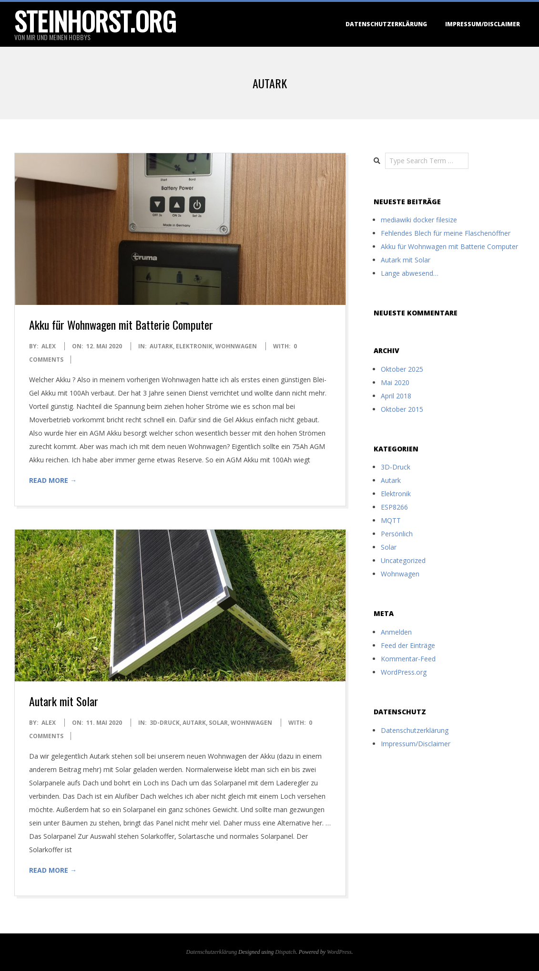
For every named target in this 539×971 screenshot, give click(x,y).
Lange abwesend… (409, 273)
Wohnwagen (236, 346)
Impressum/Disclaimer (482, 24)
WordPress (339, 952)
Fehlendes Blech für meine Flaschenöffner (445, 233)
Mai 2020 (395, 382)
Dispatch (285, 952)
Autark (161, 346)
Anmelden (396, 632)
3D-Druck (165, 723)
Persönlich (397, 533)
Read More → (53, 480)
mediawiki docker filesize (419, 219)
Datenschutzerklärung (386, 24)
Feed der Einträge (408, 645)
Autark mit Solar (63, 701)
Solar (218, 723)
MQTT (391, 520)
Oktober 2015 (402, 409)
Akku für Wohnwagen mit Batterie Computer (121, 324)
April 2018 (396, 395)
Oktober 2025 (402, 369)
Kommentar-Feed (408, 658)
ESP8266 (394, 507)
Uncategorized (403, 560)
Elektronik (194, 346)
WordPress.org (404, 672)
